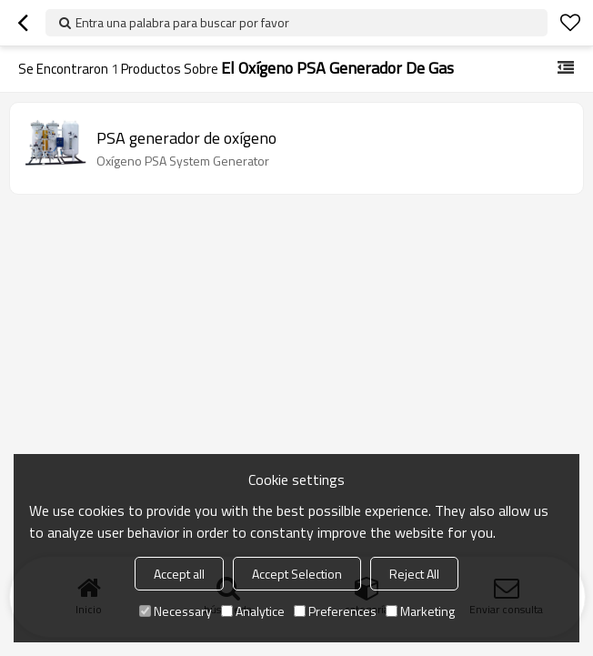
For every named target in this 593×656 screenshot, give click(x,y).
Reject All (414, 573)
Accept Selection (297, 573)
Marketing (420, 611)
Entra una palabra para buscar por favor (182, 22)
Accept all (179, 573)
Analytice (253, 611)
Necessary (175, 611)
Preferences (335, 611)
